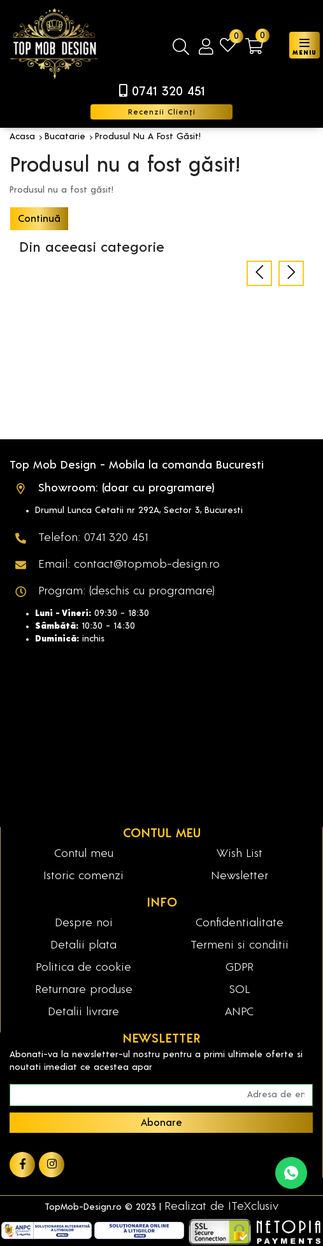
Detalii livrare (83, 1012)
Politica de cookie (83, 967)
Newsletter (239, 876)
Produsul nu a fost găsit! (148, 136)
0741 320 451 (168, 91)
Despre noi (84, 923)
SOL (239, 990)
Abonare (161, 1123)
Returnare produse (84, 990)
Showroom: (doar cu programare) (126, 488)
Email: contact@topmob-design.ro (129, 564)
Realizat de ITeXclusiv (221, 1206)
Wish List (239, 853)
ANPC (239, 1012)
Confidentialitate (240, 923)
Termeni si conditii (239, 945)
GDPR (240, 967)
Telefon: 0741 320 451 (93, 538)
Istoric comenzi (83, 876)
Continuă (39, 219)
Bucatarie (65, 136)
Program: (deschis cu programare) (126, 591)
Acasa (22, 136)
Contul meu (83, 853)
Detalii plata (83, 945)
